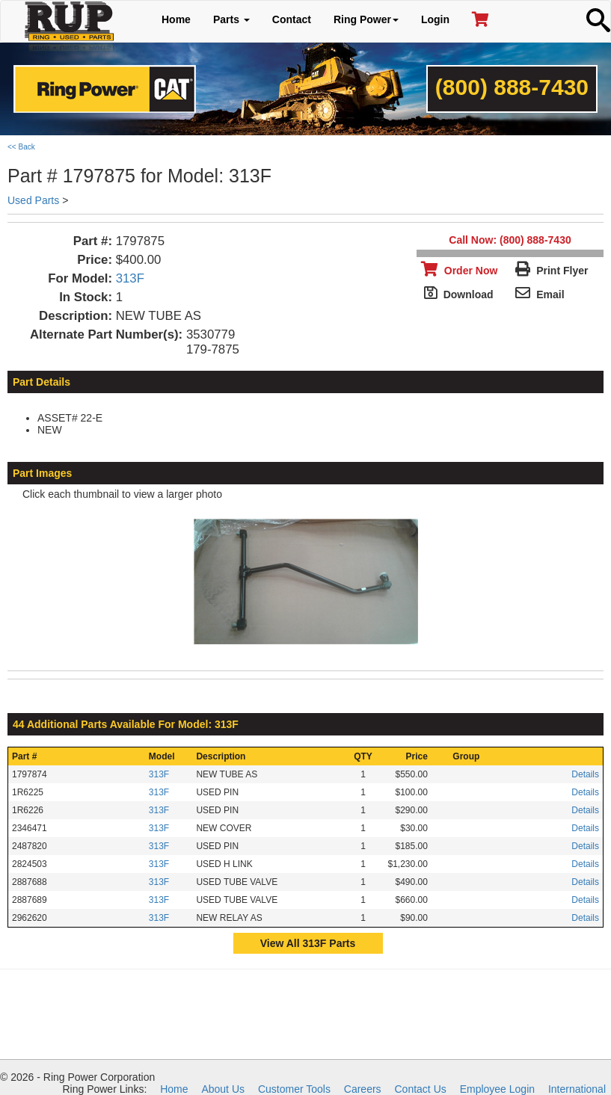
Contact (291, 19)
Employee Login (497, 1089)
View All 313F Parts (308, 943)
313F (130, 278)
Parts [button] (231, 19)
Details (585, 774)
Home (176, 19)
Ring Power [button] (366, 19)
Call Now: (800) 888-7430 (510, 240)
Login (435, 19)
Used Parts (33, 200)
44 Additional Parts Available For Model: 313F (126, 724)
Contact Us (420, 1089)
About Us (223, 1089)
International (577, 1089)
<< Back (21, 147)
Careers (362, 1089)
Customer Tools (294, 1089)
